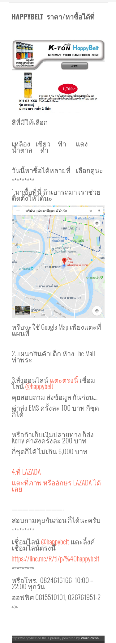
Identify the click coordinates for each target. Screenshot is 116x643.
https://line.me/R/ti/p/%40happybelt (56, 558)
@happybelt (39, 386)
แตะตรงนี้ (65, 380)
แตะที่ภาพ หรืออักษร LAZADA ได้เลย (56, 485)
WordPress (90, 638)
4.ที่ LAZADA (27, 471)
